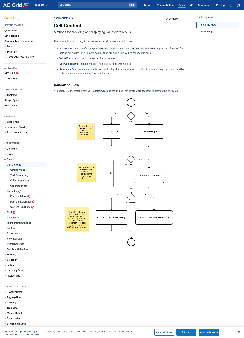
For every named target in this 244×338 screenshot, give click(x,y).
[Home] (16, 5)
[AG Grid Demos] (148, 5)
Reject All (186, 332)
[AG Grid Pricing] (220, 5)
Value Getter (66, 48)
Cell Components (69, 63)
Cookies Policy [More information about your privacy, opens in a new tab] (32, 334)
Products (40, 4)
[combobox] (174, 19)
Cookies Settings (164, 332)
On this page (204, 17)
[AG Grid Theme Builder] (166, 5)
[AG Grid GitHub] (239, 5)
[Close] (239, 332)
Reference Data (68, 69)
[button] (97, 5)
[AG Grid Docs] (182, 5)
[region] (122, 332)
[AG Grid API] (191, 5)
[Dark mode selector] (231, 5)
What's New (11, 18)
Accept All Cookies (209, 332)
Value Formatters (69, 58)
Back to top (204, 31)
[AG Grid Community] (205, 5)
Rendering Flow (207, 24)
